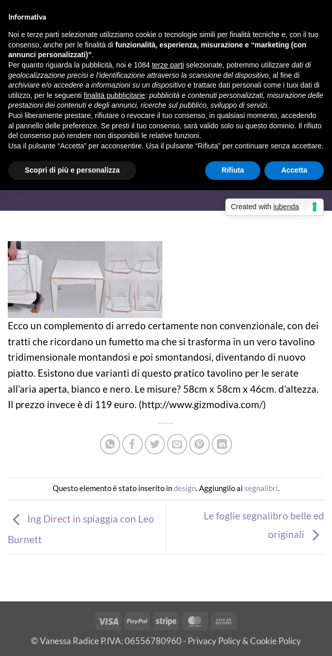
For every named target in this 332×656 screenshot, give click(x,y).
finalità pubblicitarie (114, 95)
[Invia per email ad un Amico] (177, 444)
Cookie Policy (275, 640)
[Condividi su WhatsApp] (110, 444)
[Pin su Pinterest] (199, 444)
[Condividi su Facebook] (132, 444)
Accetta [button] (294, 170)
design (185, 488)
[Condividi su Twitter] (155, 444)
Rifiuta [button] (233, 170)
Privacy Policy (214, 640)
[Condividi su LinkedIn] (222, 444)
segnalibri (261, 488)
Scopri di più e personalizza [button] (72, 170)
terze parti (168, 65)
